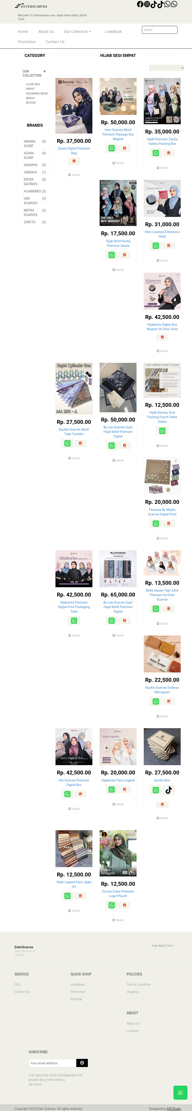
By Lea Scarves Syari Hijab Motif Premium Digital (118, 431)
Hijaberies (35, 191)
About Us (46, 31)
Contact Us (55, 41)
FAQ (17, 982)
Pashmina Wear (37, 93)
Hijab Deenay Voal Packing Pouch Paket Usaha (162, 416)
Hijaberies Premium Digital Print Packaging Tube (74, 605)
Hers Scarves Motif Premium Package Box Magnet (118, 134)
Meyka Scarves (35, 212)
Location (133, 1028)
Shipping (133, 990)
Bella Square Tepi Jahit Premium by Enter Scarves (162, 593)
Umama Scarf (35, 143)
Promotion (27, 41)
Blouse (31, 102)
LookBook (113, 31)
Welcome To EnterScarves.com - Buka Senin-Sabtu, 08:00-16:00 (53, 17)
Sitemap (76, 997)
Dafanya (35, 165)
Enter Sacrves (35, 181)
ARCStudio (173, 1106)
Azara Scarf (35, 155)
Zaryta (35, 222)
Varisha (35, 172)
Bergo (30, 98)
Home (23, 31)
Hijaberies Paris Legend (118, 778)
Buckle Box (162, 778)
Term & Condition (139, 982)
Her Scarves (35, 200)
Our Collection (77, 31)
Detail (73, 175)
